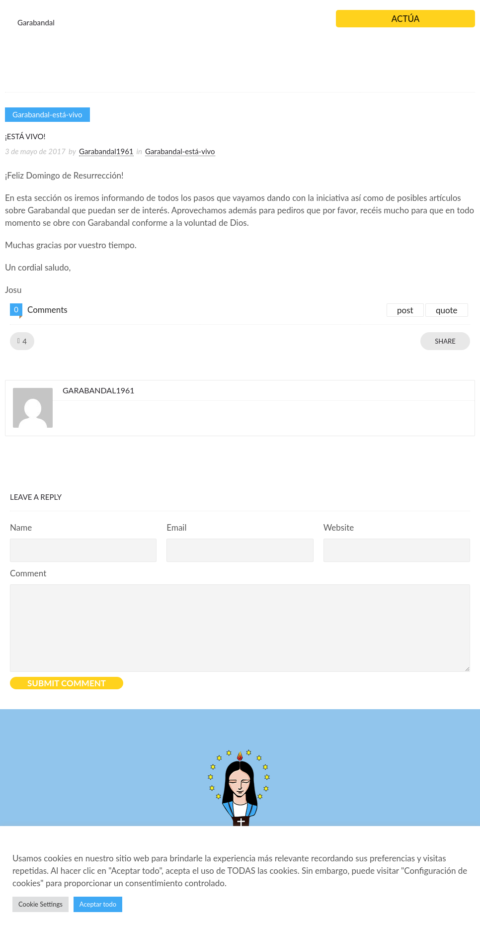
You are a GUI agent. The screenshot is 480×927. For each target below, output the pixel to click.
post (405, 310)
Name (21, 527)
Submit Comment (66, 683)
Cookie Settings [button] (40, 904)
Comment (28, 573)
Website (338, 527)
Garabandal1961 (106, 151)
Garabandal (36, 22)
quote (447, 310)
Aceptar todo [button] (98, 904)
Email (176, 527)
